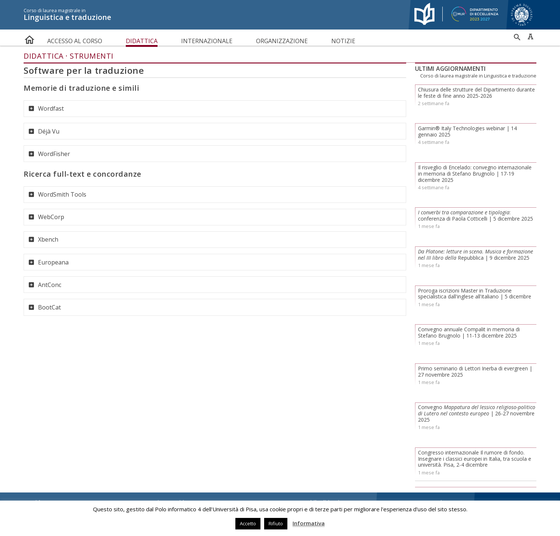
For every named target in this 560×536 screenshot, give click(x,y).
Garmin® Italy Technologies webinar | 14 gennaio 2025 (467, 131)
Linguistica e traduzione (212, 14)
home (29, 38)
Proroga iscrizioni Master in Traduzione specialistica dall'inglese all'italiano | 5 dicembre (474, 293)
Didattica (142, 41)
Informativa (309, 523)
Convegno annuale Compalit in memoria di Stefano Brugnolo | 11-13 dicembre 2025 (469, 332)
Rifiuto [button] (276, 523)
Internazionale (206, 41)
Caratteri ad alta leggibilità (530, 36)
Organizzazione (282, 41)
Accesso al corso (74, 41)
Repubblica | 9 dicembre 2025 (475, 254)
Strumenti (92, 56)
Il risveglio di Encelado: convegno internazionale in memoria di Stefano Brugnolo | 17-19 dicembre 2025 (475, 173)
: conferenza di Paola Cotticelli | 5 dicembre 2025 (475, 215)
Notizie (343, 41)
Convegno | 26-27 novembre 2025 (476, 413)
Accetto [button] (248, 523)
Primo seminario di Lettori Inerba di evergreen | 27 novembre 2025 (475, 371)
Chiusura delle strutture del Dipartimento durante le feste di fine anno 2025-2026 (476, 92)
